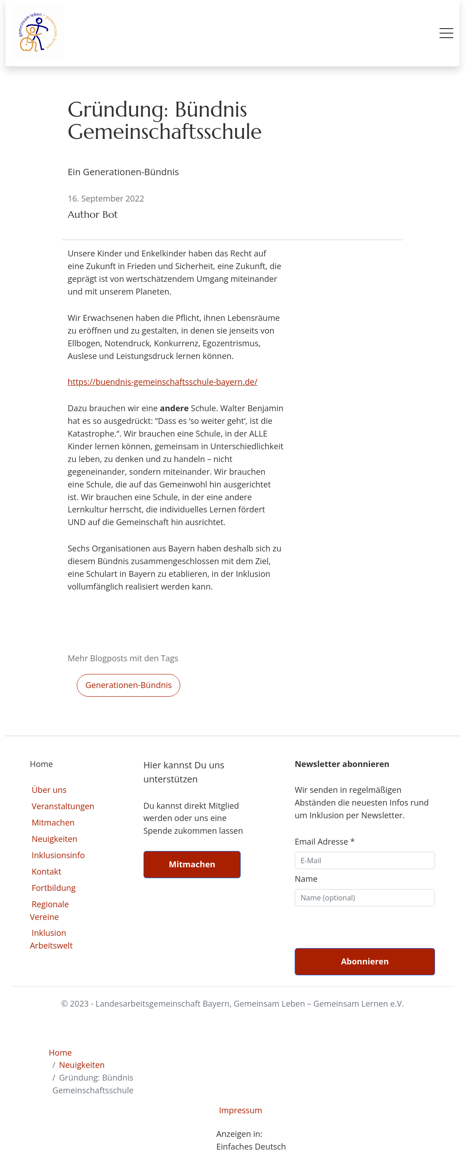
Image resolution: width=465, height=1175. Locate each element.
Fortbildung (54, 887)
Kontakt (46, 871)
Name (306, 878)
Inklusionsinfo (58, 855)
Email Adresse (325, 841)
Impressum (240, 1110)
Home (60, 1052)
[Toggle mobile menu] (446, 33)
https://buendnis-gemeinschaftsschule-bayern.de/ (162, 381)
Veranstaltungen (63, 806)
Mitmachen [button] (192, 864)
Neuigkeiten (55, 838)
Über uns (49, 789)
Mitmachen (53, 822)
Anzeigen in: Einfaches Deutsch (251, 1140)
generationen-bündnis (128, 684)
